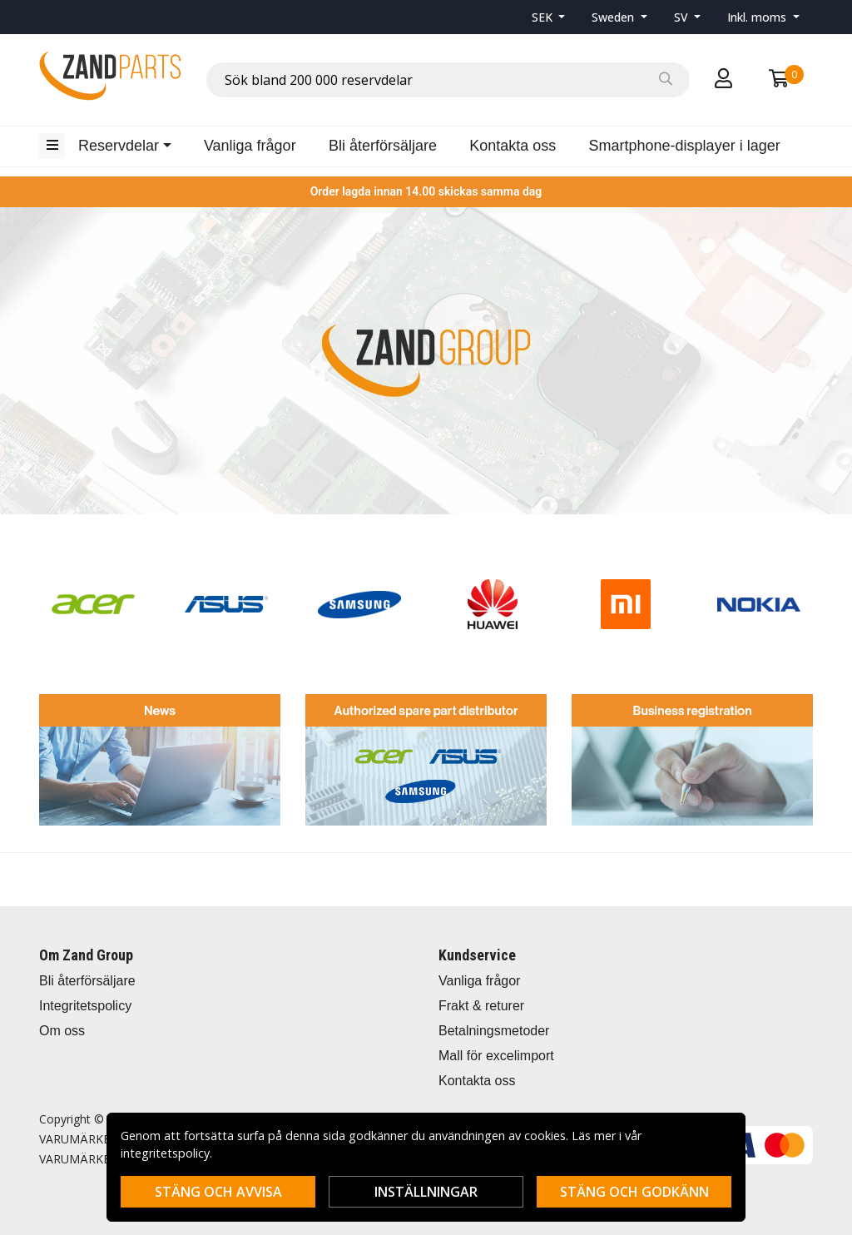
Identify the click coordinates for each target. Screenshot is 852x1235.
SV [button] (682, 17)
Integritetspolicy (85, 1006)
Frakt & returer (481, 1006)
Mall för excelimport (496, 1056)
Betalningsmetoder (493, 1031)
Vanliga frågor (250, 145)
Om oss (62, 1031)
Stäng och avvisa (218, 1192)
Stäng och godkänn (634, 1192)
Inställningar (426, 1192)
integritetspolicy (165, 1153)
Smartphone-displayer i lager (684, 145)
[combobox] (448, 80)
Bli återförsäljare (383, 145)
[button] (548, 17)
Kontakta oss (512, 145)
